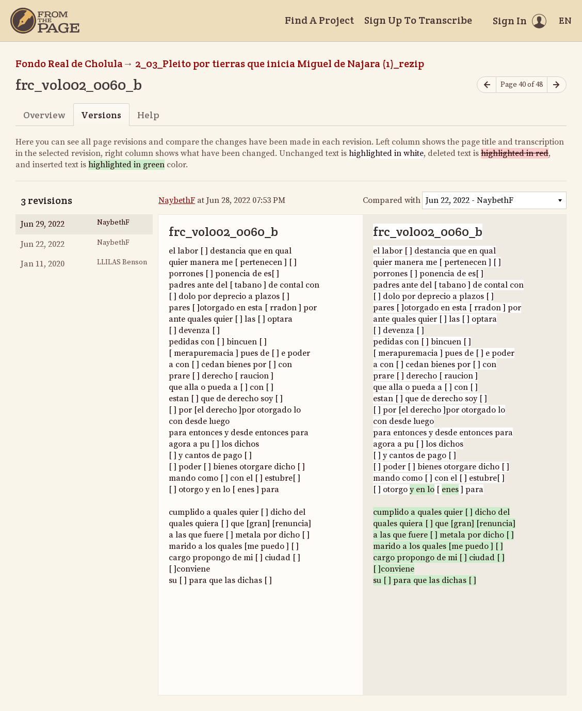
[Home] (44, 21)
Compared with (392, 200)
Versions (101, 115)
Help (148, 115)
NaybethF (176, 200)
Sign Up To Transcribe (418, 20)
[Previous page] (486, 84)
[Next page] (557, 84)
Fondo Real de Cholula (69, 63)
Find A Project (319, 20)
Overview (44, 115)
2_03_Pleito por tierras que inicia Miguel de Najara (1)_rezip (279, 63)
